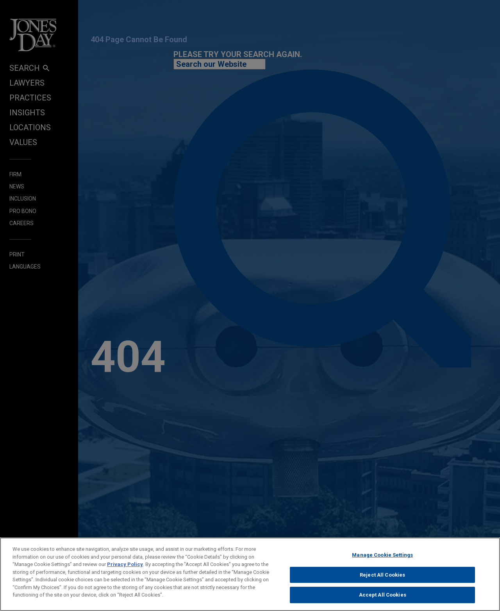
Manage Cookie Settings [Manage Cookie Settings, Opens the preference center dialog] (382, 557)
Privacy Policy (125, 567)
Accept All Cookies (382, 597)
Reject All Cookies (382, 577)
